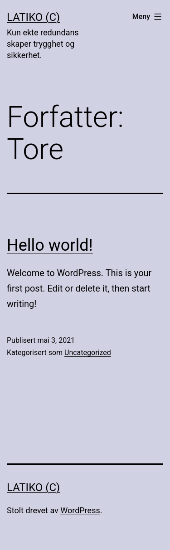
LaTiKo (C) (33, 17)
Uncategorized (87, 352)
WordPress (80, 510)
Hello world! (50, 245)
